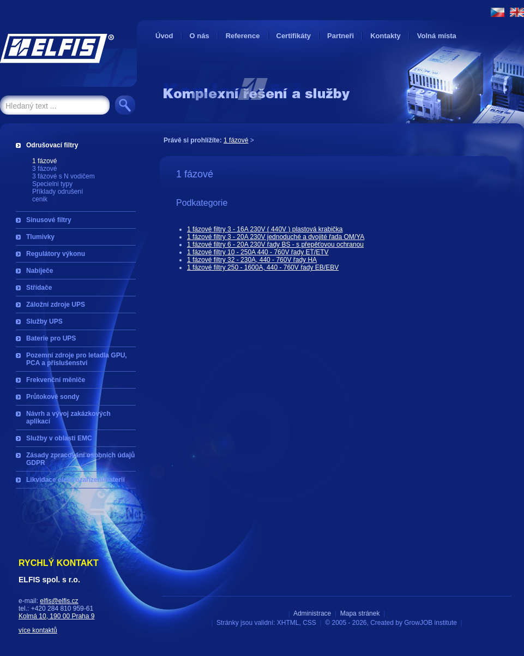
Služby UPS (44, 321)
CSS (309, 623)
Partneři (340, 36)
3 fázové (44, 168)
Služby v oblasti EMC (59, 438)
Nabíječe (39, 271)
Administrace (312, 613)
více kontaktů (38, 630)
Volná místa (436, 36)
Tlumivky (40, 237)
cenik (39, 199)
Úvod (164, 36)
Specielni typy (52, 184)
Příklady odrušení (57, 191)
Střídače (39, 287)
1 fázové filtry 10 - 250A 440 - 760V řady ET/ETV (257, 252)
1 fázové (44, 161)
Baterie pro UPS (51, 338)
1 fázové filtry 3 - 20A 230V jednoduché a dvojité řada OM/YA (275, 237)
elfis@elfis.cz (59, 601)
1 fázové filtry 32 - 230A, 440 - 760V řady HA (252, 260)
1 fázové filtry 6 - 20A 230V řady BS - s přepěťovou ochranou (275, 244)
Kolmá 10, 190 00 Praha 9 (56, 616)
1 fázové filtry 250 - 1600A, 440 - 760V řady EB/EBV (263, 267)
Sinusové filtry (48, 220)
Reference (243, 36)
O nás (199, 36)
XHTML (288, 623)
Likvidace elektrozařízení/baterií (75, 480)
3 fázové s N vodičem (63, 176)
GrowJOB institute (430, 623)
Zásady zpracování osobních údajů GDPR (80, 459)
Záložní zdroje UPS (55, 304)
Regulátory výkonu (55, 254)
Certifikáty (293, 36)
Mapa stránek (360, 613)
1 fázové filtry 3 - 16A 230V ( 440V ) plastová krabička (264, 229)
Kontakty (385, 36)
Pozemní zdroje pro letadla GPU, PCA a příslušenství (76, 359)
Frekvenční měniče (55, 380)
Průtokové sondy (52, 397)
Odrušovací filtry (52, 145)
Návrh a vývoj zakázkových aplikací (68, 417)
